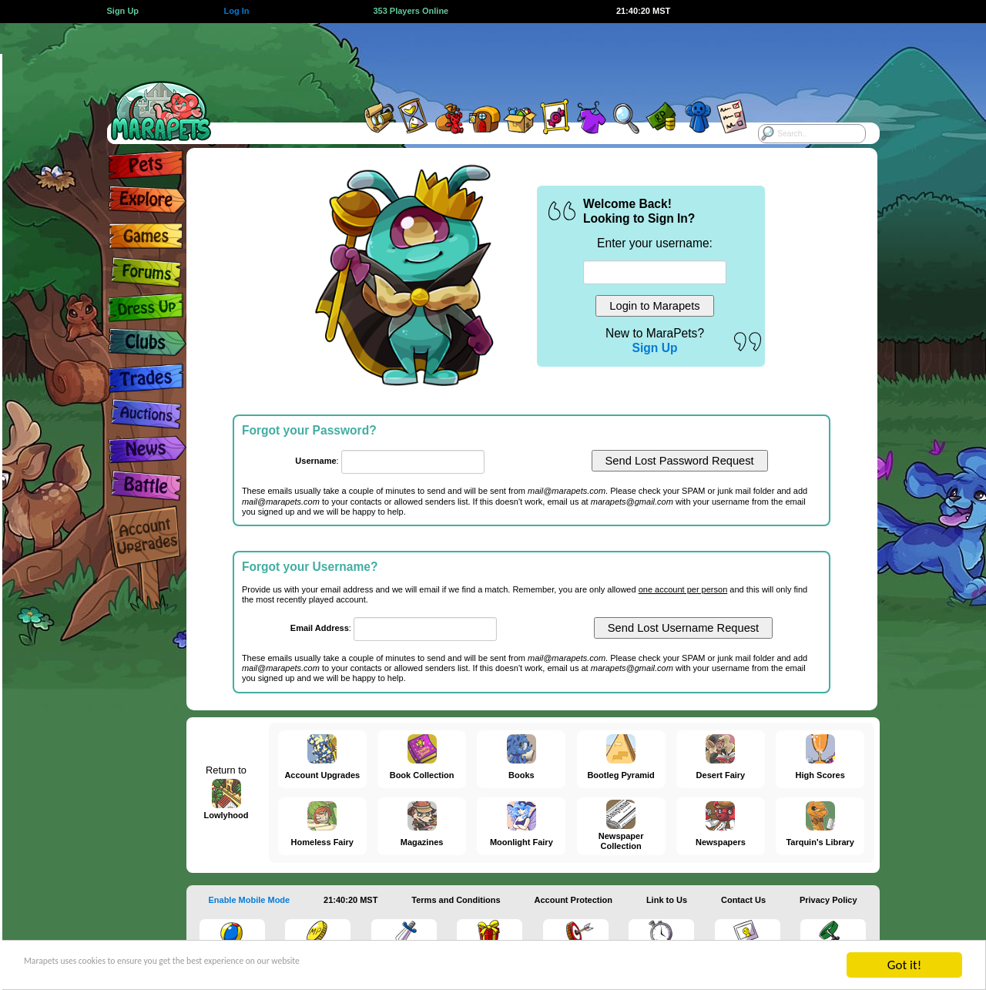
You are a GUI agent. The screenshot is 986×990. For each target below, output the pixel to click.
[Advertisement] (479, 57)
